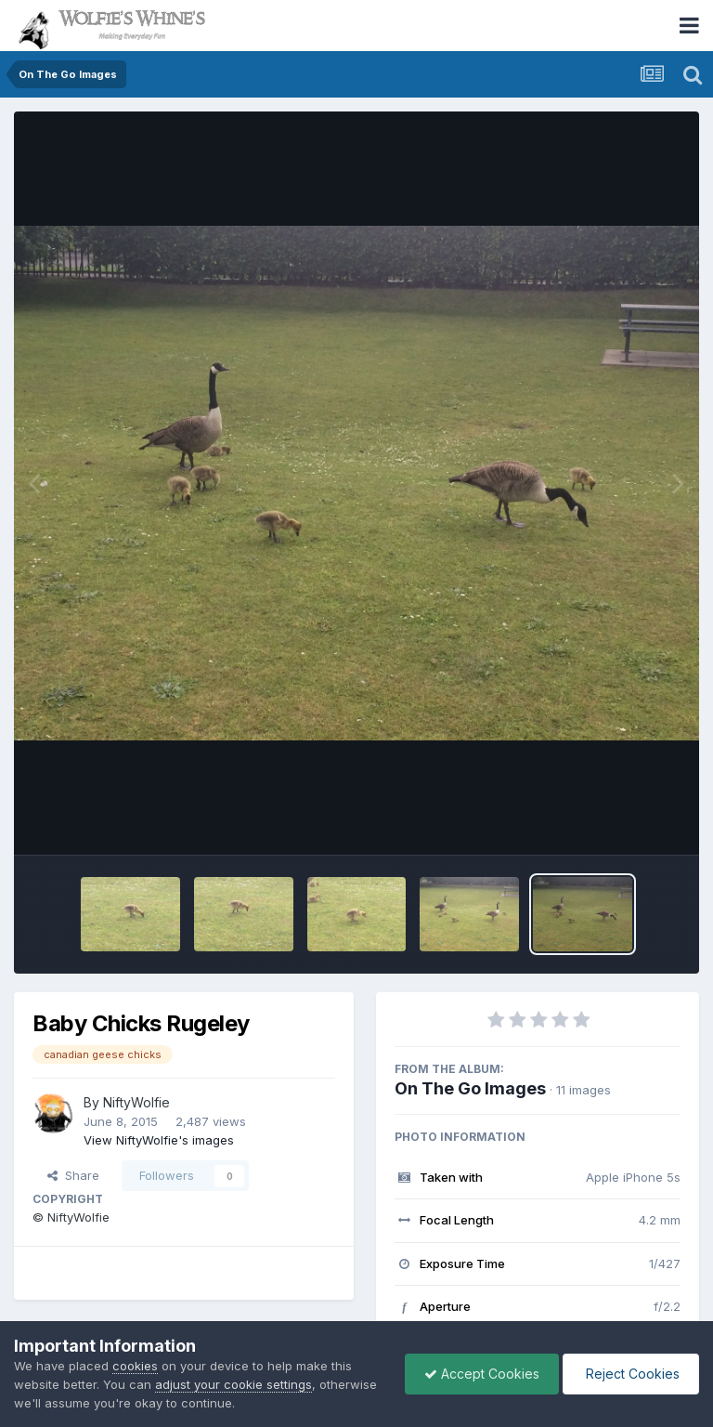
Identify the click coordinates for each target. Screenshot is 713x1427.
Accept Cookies (481, 1373)
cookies (135, 1365)
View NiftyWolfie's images (159, 1139)
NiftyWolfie (136, 1102)
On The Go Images (470, 1088)
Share (73, 1175)
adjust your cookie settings (233, 1384)
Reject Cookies (631, 1373)
